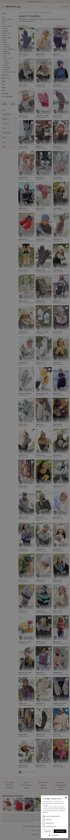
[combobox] (66, 798)
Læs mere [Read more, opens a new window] (45, 812)
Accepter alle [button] (60, 831)
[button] (54, 835)
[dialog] (54, 816)
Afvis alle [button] (48, 831)
